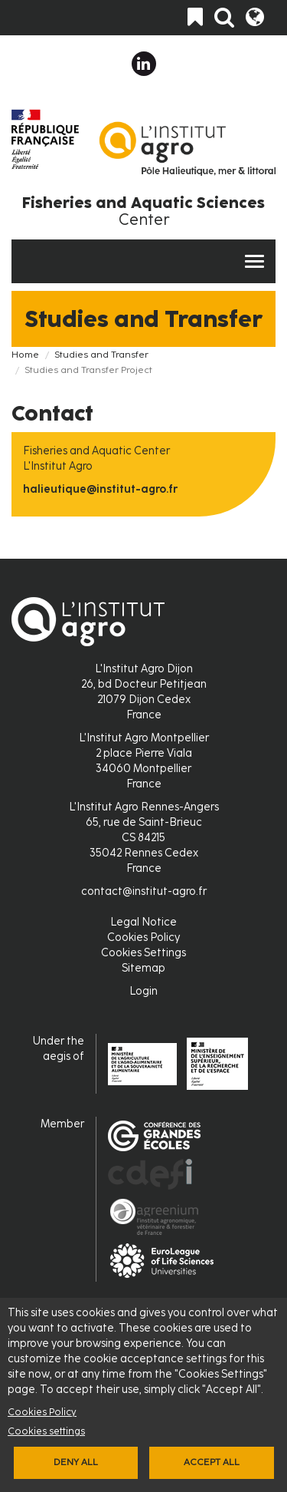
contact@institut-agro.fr (144, 891)
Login (143, 991)
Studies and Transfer (101, 354)
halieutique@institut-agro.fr (100, 489)
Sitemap (143, 968)
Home (25, 354)
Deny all (76, 1462)
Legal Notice (143, 922)
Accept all (212, 1462)
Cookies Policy (42, 1412)
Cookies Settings (143, 952)
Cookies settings (46, 1431)
